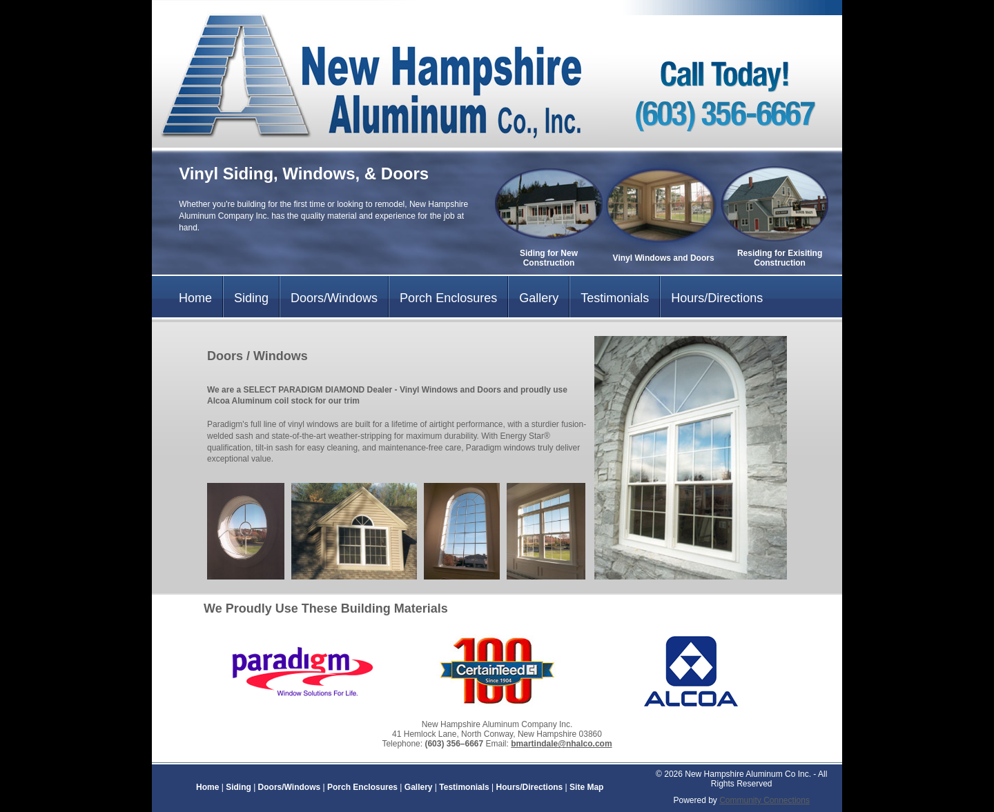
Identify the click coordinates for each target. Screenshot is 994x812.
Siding (251, 298)
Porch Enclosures (448, 298)
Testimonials (615, 298)
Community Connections (764, 800)
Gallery (538, 298)
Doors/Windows (334, 298)
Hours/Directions (717, 298)
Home (195, 298)
